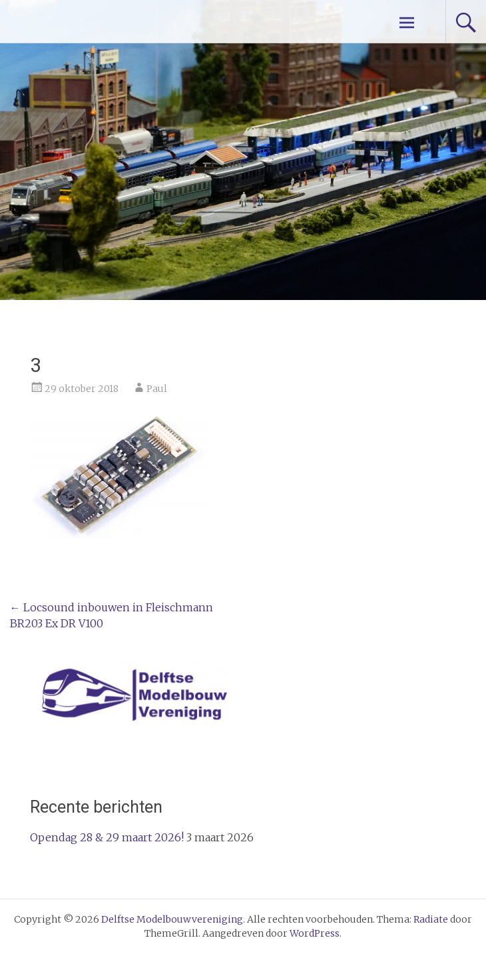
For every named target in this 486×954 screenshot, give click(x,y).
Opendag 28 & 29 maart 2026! (107, 837)
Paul (156, 389)
